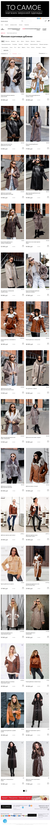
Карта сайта (40, 817)
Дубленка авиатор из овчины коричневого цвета (7, 682)
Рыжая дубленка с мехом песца (33, 681)
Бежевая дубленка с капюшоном (30, 633)
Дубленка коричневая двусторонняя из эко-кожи (7, 194)
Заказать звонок (4, 21)
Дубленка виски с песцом (32, 486)
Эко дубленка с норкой (31, 388)
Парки (11, 28)
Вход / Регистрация (46, 18)
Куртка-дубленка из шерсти (7, 584)
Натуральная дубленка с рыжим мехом (8, 731)
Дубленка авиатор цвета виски (8, 535)
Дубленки (14, 28)
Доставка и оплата (13, 24)
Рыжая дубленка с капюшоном (33, 339)
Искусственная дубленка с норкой (32, 145)
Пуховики (35, 28)
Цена (10, 53)
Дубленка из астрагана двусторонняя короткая (6, 487)
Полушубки (30, 28)
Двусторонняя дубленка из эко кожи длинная (33, 194)
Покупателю (27, 24)
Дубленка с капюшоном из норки (7, 780)
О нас (2, 24)
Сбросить (5, 50)
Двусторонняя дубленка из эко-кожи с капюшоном (8, 438)
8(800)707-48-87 (44, 806)
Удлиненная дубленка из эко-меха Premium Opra (33, 584)
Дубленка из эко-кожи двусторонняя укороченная (7, 389)
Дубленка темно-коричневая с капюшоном (33, 780)
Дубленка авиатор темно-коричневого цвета (32, 536)
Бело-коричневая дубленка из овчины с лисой (33, 96)
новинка (27, 280)
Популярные (14, 53)
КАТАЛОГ (2, 29)
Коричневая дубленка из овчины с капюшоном (6, 242)
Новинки (19, 53)
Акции (23, 28)
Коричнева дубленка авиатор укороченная (8, 96)
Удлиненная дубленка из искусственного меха (6, 633)
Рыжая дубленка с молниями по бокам (8, 340)
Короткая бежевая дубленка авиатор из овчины (32, 291)
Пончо (26, 28)
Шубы (9, 28)
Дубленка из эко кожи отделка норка (33, 242)
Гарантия (6, 24)
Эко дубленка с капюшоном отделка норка (7, 291)
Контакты (20, 24)
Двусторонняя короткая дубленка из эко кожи (6, 145)
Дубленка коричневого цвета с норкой (33, 731)
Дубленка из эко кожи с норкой (33, 437)
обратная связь (32, 815)
